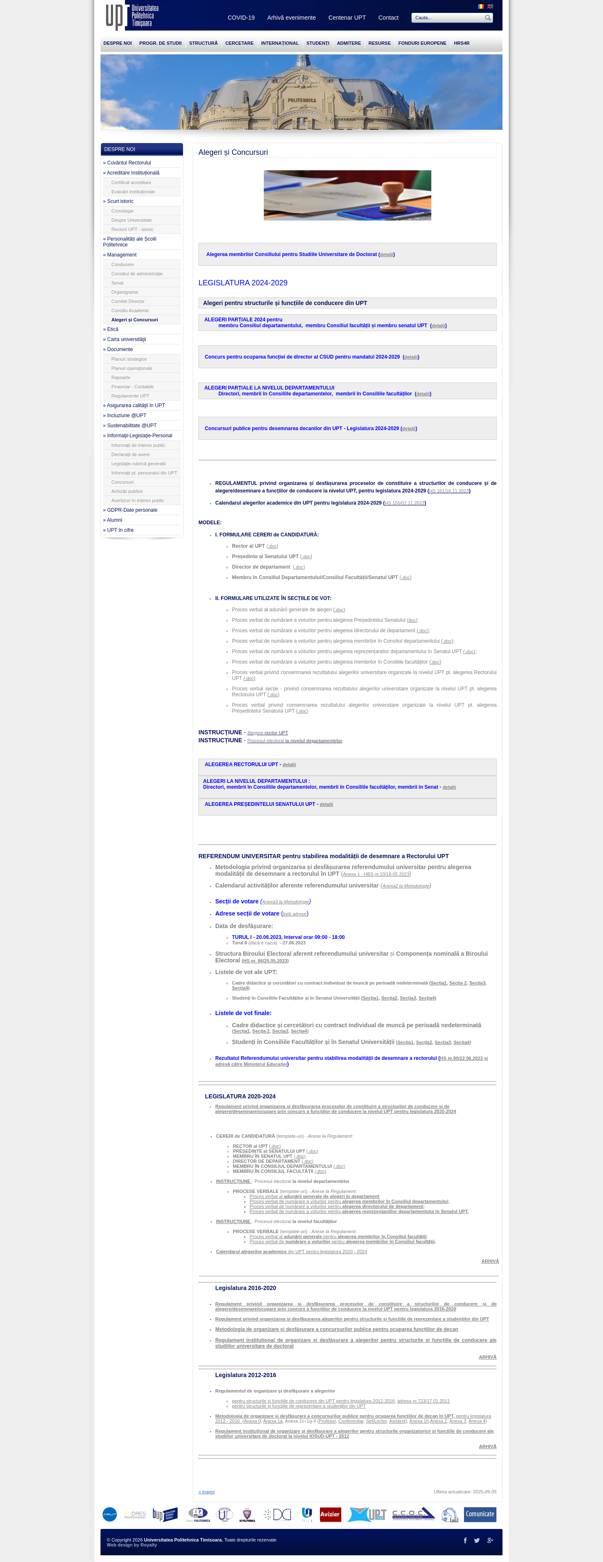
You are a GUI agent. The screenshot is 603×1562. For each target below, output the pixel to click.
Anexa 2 (438, 1420)
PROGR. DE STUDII (160, 43)
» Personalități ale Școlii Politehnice (129, 242)
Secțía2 (389, 997)
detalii (387, 254)
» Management (120, 255)
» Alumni (112, 520)
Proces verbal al (314, 1196)
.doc (272, 546)
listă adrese (295, 913)
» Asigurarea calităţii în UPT (134, 405)
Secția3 (477, 982)
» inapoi (206, 1491)
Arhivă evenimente (291, 17)
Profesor (327, 1420)
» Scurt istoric (118, 201)
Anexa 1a (272, 1420)
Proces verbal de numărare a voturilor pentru (349, 1201)
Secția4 (240, 987)
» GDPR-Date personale (130, 510)
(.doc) (275, 1146)
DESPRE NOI (117, 43)
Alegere (267, 732)
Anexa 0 (252, 1420)
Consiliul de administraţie (136, 273)
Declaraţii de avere (130, 454)
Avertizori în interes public (137, 500)
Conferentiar (350, 1420)
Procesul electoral (295, 740)
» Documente (118, 349)
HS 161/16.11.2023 (449, 490)
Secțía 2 (458, 982)
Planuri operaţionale (131, 368)
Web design (120, 1544)
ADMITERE (349, 43)
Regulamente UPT (130, 395)
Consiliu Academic (130, 310)
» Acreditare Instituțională (131, 173)
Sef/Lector (376, 1420)
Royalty (148, 1544)
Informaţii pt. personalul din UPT (144, 472)
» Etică (111, 329)
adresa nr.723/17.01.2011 (423, 1400)
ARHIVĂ (488, 1446)
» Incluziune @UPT (125, 415)
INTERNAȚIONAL (280, 43)
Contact (389, 17)
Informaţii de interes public (138, 445)
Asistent (397, 1420)
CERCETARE (239, 43)
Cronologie (122, 210)
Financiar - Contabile (132, 386)
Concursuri (122, 482)
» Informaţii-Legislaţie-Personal (137, 436)
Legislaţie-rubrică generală (138, 463)
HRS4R (461, 43)
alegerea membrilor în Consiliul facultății (390, 1241)
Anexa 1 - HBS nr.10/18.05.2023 (376, 874)
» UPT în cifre (118, 530)
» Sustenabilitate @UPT (130, 425)
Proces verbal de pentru (298, 1241)
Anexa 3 (457, 1420)
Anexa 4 (477, 1420)
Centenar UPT (347, 17)
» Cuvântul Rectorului (127, 163)
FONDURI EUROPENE (422, 43)
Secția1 (438, 982)
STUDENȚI (318, 43)
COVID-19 (241, 17)
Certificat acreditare (131, 182)
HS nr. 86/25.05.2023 (265, 960)
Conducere (122, 264)
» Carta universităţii (124, 339)
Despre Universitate (131, 220)
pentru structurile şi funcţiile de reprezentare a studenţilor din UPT (299, 1405)
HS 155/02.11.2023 (405, 502)
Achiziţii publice (127, 491)
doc (412, 620)
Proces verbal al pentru (338, 1236)
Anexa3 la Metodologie (285, 901)
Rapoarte (120, 377)
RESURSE (379, 43)
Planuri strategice (129, 359)
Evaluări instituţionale (133, 191)
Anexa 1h (419, 1420)
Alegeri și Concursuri (134, 319)
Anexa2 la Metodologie (405, 885)
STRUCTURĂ (203, 43)
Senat (117, 282)
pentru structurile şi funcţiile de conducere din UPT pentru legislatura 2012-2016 (313, 1400)
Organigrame (124, 292)
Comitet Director (127, 301)
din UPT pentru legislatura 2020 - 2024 (291, 1251)
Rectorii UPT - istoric (132, 229)
